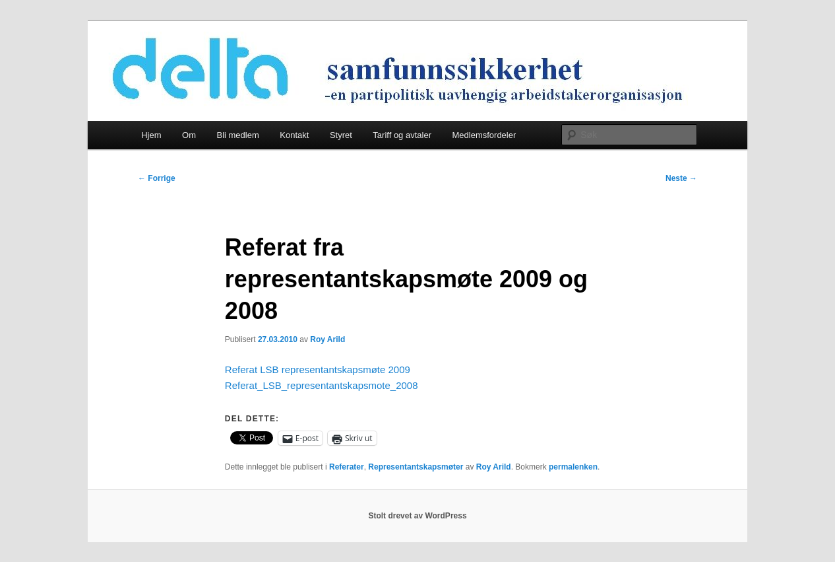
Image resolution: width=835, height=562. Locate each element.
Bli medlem (237, 135)
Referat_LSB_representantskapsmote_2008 (321, 385)
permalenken (573, 467)
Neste (681, 178)
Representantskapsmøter (415, 467)
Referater (346, 467)
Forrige (156, 178)
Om (189, 135)
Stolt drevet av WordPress (417, 515)
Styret (341, 135)
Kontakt (294, 135)
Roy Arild (327, 339)
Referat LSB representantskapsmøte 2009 (317, 369)
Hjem (151, 135)
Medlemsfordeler (484, 135)
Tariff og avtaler (402, 135)
